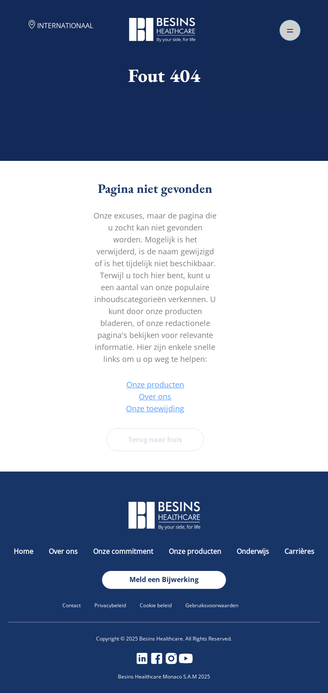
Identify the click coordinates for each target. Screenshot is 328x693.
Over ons (148, 396)
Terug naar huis (148, 439)
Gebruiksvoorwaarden (211, 605)
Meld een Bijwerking (164, 579)
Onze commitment (124, 551)
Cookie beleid (156, 605)
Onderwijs (254, 551)
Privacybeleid (110, 605)
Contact (71, 605)
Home (24, 551)
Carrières (299, 551)
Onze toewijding (148, 408)
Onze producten (148, 384)
